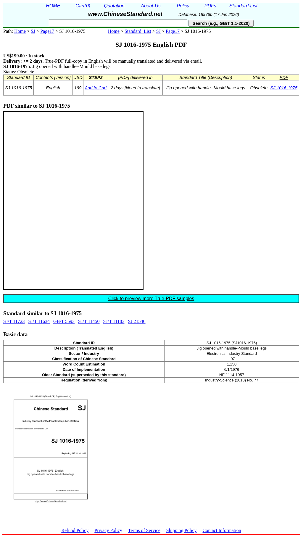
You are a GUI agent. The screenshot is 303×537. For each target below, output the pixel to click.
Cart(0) (82, 5)
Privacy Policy (108, 530)
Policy (183, 5)
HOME (53, 5)
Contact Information (222, 530)
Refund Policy (74, 530)
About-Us (151, 5)
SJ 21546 (136, 321)
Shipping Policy (181, 530)
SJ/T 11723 (14, 321)
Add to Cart (96, 87)
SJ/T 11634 (38, 321)
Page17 (47, 31)
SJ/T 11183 (114, 321)
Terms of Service (144, 530)
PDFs (210, 5)
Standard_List (138, 31)
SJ (33, 31)
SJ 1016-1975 (283, 87)
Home (20, 31)
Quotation (114, 5)
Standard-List (243, 5)
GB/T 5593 (64, 321)
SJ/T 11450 (88, 321)
